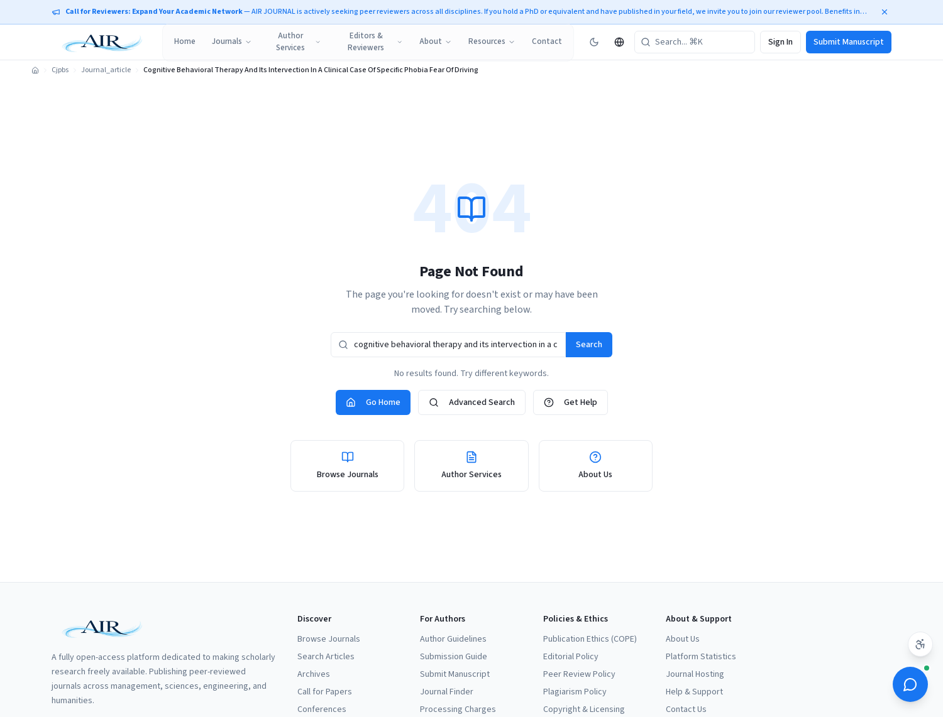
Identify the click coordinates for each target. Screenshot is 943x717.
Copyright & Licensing (584, 709)
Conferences (321, 709)
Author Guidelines (453, 639)
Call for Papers (324, 692)
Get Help (570, 402)
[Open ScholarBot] (910, 684)
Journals (232, 41)
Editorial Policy (570, 656)
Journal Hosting (695, 674)
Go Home (373, 402)
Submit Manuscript (848, 42)
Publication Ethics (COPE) (590, 639)
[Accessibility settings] (920, 644)
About (435, 41)
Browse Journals (328, 639)
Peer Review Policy (579, 674)
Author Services (298, 42)
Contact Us (686, 709)
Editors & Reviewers (375, 42)
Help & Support (694, 692)
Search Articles (326, 656)
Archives (313, 674)
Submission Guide (453, 656)
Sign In (780, 42)
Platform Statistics (701, 656)
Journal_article (106, 70)
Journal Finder (446, 692)
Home (185, 41)
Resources (492, 41)
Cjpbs (60, 70)
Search (589, 344)
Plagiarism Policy (575, 692)
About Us (683, 639)
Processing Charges (458, 709)
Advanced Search (472, 402)
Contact (547, 41)
